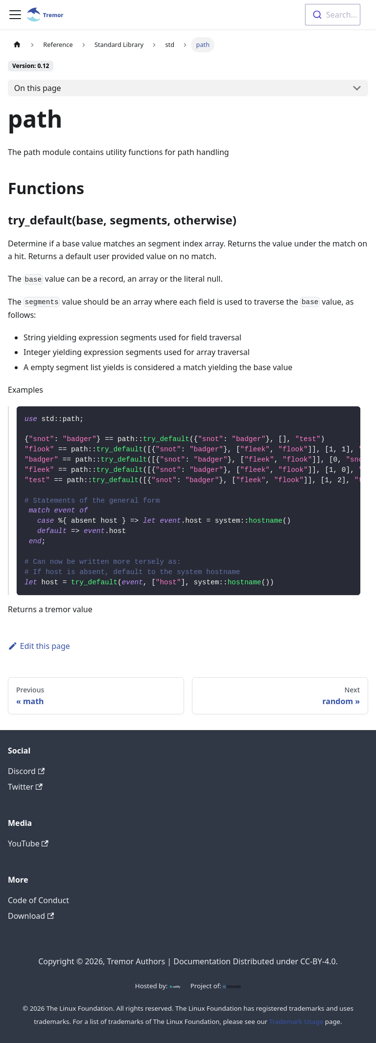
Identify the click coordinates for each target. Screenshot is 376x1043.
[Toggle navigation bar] (15, 14)
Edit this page (39, 646)
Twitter (25, 786)
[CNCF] (232, 985)
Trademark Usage (296, 1021)
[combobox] (332, 14)
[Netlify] (174, 985)
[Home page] (17, 44)
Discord (26, 771)
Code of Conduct (38, 900)
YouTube (28, 843)
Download (31, 915)
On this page (37, 88)
